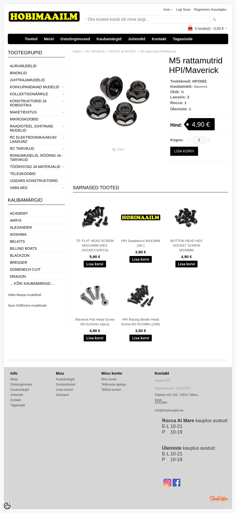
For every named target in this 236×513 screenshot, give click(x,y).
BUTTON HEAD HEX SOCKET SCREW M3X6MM (186, 245)
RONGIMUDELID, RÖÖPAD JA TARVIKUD (35, 157)
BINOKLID (18, 73)
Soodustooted (65, 384)
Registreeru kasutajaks (210, 9)
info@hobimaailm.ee (169, 410)
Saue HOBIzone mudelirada (27, 305)
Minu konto (109, 379)
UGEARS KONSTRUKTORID (34, 181)
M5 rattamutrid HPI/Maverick (158, 51)
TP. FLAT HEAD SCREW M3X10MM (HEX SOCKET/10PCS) (95, 245)
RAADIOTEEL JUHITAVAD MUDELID (31, 128)
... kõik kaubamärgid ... (32, 283)
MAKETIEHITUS (23, 112)
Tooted (31, 39)
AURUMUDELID (23, 66)
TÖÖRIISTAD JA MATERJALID (35, 167)
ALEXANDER (21, 227)
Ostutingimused (75, 39)
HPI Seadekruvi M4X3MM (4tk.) (140, 243)
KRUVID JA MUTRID (122, 51)
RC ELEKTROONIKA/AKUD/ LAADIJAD (33, 139)
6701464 (161, 402)
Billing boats (23, 248)
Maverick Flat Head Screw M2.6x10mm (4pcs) (95, 322)
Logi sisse (183, 9)
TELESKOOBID (23, 174)
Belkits (17, 241)
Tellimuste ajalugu (113, 384)
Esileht (77, 51)
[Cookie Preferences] (7, 505)
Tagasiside (183, 39)
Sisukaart (62, 395)
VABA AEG (19, 188)
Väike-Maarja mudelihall (24, 295)
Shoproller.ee (219, 498)
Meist (49, 39)
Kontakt (159, 39)
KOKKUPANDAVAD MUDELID (34, 87)
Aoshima (18, 234)
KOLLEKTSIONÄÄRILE (29, 94)
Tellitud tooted (111, 390)
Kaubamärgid (108, 39)
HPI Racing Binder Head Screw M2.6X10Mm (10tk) (140, 322)
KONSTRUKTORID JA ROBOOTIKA (28, 103)
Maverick (200, 87)
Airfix (16, 220)
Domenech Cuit (25, 269)
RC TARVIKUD (22, 148)
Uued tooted (64, 390)
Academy (19, 213)
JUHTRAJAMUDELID (27, 80)
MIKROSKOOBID (24, 119)
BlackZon (19, 255)
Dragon (18, 276)
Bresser (18, 262)
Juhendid (136, 39)
